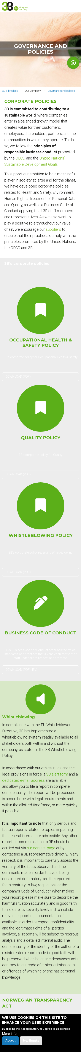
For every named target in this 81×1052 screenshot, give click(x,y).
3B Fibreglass (10, 90)
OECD (20, 158)
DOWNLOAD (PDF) (18, 376)
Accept (10, 1042)
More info (9, 1035)
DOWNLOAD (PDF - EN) (21, 670)
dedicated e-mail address (23, 780)
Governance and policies (61, 90)
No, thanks (31, 1042)
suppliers (53, 229)
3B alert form (57, 774)
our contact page (41, 848)
